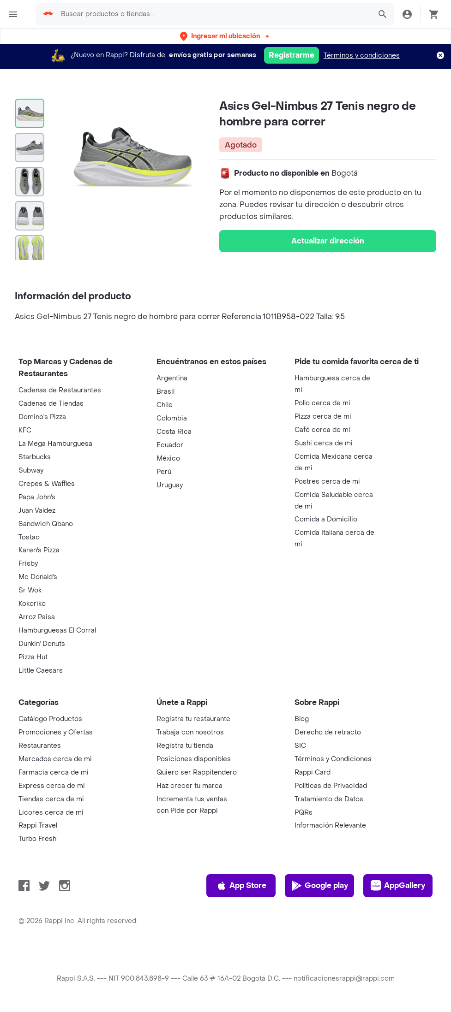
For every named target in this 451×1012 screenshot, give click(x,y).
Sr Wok (30, 590)
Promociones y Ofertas (55, 732)
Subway (30, 470)
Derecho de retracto (328, 732)
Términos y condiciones (362, 55)
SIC (300, 745)
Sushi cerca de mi (324, 443)
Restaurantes (39, 745)
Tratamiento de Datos (329, 799)
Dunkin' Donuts (41, 643)
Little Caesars (40, 670)
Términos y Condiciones (333, 759)
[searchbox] (213, 14)
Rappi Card (313, 772)
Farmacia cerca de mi (53, 772)
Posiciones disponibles (193, 759)
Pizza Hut (33, 657)
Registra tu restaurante (193, 719)
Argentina (171, 378)
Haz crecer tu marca (189, 785)
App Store (241, 885)
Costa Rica (174, 431)
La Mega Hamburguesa (55, 443)
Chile (164, 405)
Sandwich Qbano (45, 524)
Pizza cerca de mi (323, 416)
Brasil (165, 391)
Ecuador (169, 445)
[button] (225, 36)
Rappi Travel (37, 825)
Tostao (29, 537)
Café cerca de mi (322, 430)
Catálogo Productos (50, 719)
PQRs (304, 812)
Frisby (28, 563)
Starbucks (34, 457)
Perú (163, 472)
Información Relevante (330, 825)
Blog (302, 719)
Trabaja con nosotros (190, 732)
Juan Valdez (36, 510)
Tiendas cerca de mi (51, 799)
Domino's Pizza (42, 417)
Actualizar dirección (327, 241)
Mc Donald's (37, 577)
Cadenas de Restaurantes (59, 390)
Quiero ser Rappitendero (196, 772)
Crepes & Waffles (46, 483)
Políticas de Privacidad (331, 785)
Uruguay (169, 485)
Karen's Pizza (39, 550)
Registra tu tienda (184, 745)
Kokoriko (32, 603)
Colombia (171, 418)
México (168, 458)
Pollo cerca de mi (322, 403)
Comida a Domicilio (326, 519)
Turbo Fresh (37, 838)
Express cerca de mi (51, 785)
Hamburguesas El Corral (57, 630)
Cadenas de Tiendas (51, 403)
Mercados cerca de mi (55, 759)
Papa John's (36, 497)
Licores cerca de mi (51, 812)
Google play (319, 885)
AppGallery (398, 885)
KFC (24, 430)
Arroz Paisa (36, 617)
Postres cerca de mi (327, 481)
